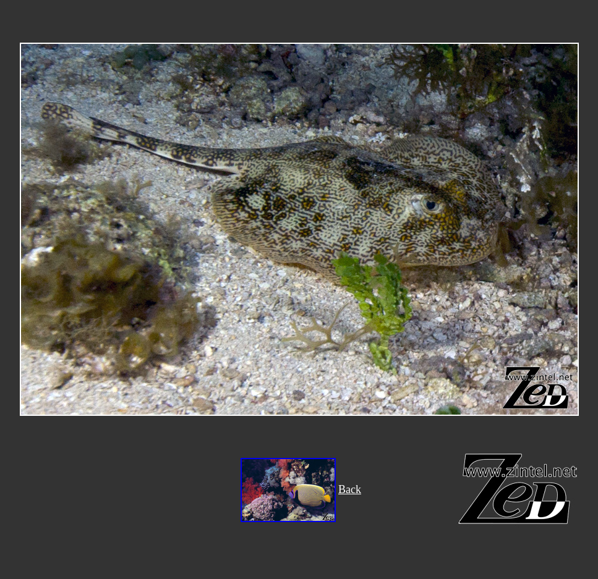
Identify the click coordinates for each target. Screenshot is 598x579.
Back (349, 489)
